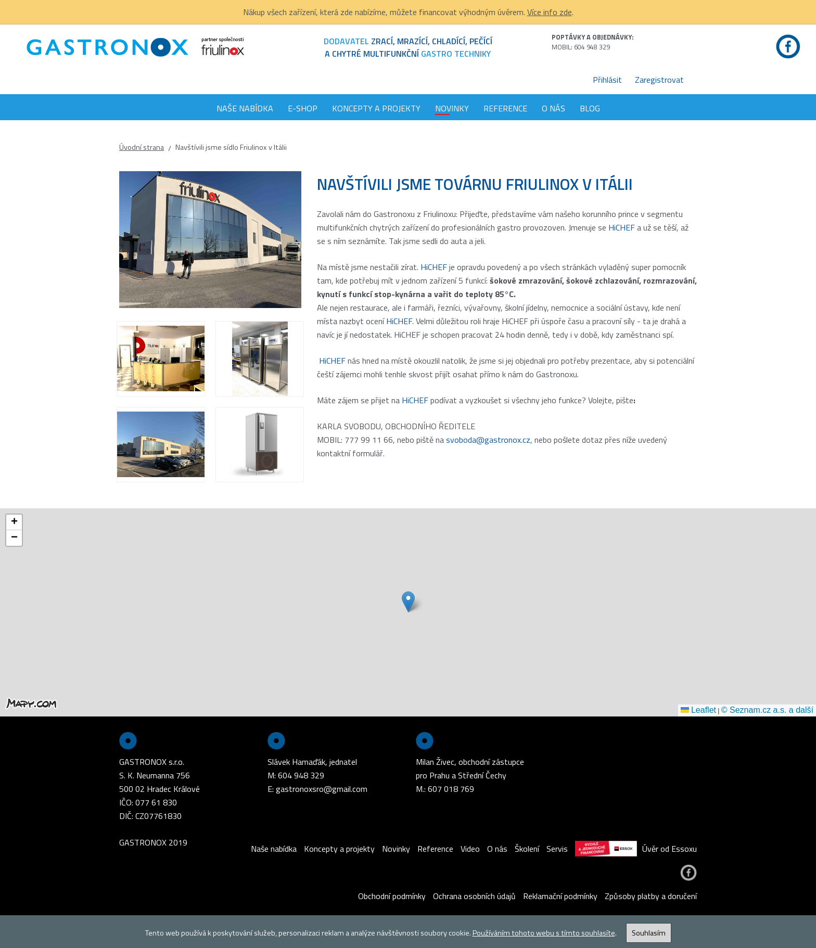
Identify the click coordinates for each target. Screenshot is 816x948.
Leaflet (698, 710)
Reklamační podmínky (560, 896)
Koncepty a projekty (376, 108)
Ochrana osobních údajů (474, 896)
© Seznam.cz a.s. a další (767, 710)
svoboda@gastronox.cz (488, 439)
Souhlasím (649, 933)
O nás (553, 108)
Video (470, 848)
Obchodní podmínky (392, 896)
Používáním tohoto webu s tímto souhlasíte (544, 933)
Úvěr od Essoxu (636, 848)
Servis (557, 848)
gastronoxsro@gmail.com (321, 789)
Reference (505, 108)
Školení (527, 848)
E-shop (302, 108)
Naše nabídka (244, 108)
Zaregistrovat (659, 79)
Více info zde (549, 12)
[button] (408, 601)
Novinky (452, 108)
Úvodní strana (141, 147)
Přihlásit (607, 79)
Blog (590, 108)
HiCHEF (621, 227)
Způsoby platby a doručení (651, 896)
